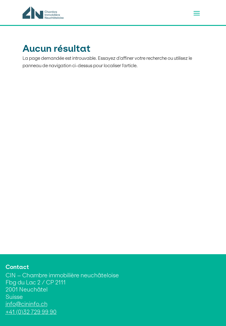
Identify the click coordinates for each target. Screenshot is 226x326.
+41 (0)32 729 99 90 (31, 312)
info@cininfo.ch (27, 304)
